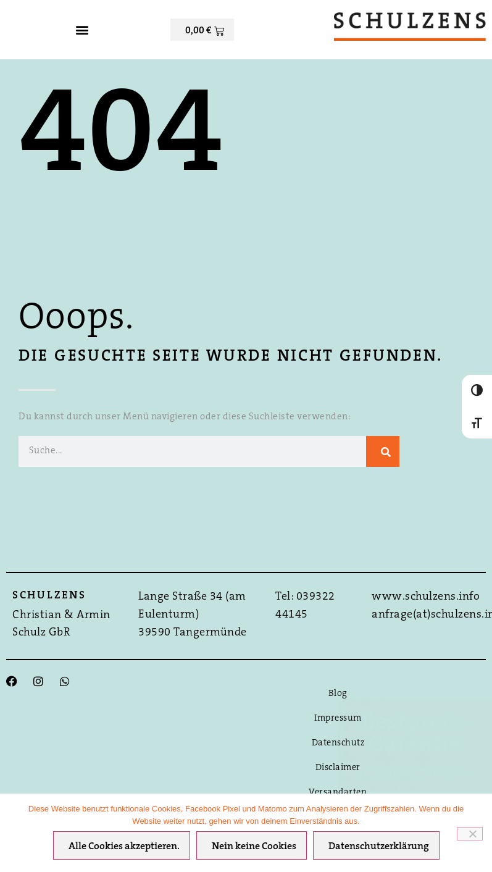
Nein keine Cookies (254, 847)
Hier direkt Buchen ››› (415, 774)
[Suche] (383, 451)
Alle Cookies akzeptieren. (124, 847)
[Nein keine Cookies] (470, 834)
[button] (82, 30)
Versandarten (338, 792)
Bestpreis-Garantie (415, 734)
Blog (338, 693)
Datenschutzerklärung (378, 847)
